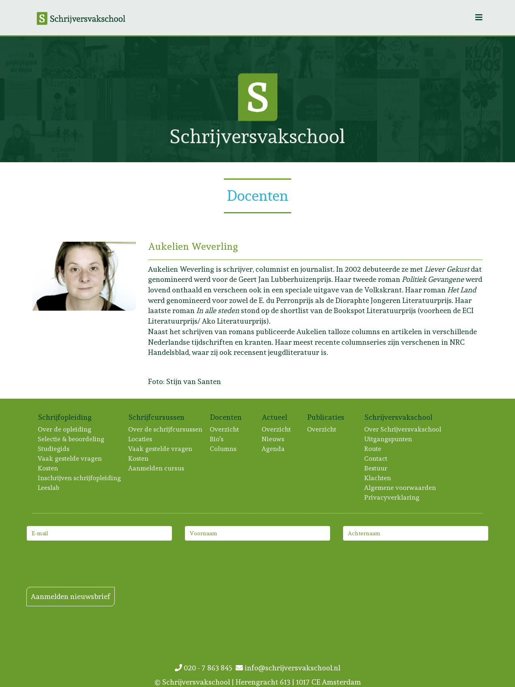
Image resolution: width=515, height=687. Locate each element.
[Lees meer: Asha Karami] (105, 99)
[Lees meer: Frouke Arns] (21, 57)
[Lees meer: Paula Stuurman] (188, 57)
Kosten (48, 468)
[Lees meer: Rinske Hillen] (482, 99)
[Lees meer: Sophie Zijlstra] (63, 99)
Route (373, 449)
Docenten (226, 417)
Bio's (216, 439)
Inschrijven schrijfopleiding (80, 478)
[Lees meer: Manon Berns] (440, 99)
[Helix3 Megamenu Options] (479, 17)
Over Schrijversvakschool (403, 429)
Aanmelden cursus (156, 468)
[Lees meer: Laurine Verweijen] (105, 141)
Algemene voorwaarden (400, 488)
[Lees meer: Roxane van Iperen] (63, 141)
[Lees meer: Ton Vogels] (105, 57)
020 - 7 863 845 (205, 667)
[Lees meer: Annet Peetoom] (440, 57)
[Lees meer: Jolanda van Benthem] (21, 141)
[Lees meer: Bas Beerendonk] (356, 57)
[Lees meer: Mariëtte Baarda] (146, 57)
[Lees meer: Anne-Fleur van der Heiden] (482, 57)
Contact (376, 458)
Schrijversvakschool (398, 417)
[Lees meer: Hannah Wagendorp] (482, 141)
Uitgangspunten (388, 439)
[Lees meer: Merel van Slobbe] (356, 141)
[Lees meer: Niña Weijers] (440, 141)
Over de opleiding (65, 429)
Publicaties (326, 417)
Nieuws (273, 439)
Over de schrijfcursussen (165, 429)
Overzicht (224, 429)
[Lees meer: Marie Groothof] (21, 99)
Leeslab (49, 488)
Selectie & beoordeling (71, 439)
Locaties (140, 439)
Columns (223, 449)
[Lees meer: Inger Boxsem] (356, 99)
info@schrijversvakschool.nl (288, 667)
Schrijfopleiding (65, 417)
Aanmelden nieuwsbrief (70, 596)
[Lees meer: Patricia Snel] (230, 57)
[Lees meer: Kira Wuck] (146, 99)
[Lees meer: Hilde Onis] (63, 57)
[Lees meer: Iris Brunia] (398, 99)
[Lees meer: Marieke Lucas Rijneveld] (272, 57)
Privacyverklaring (392, 497)
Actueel (274, 417)
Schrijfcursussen (157, 417)
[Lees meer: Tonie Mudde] (314, 57)
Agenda (273, 449)
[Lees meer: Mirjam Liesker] (398, 57)
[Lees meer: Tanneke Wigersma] (146, 141)
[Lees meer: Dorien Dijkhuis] (398, 141)
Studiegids (54, 449)
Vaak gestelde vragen (70, 458)
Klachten (378, 478)
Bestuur (376, 468)
